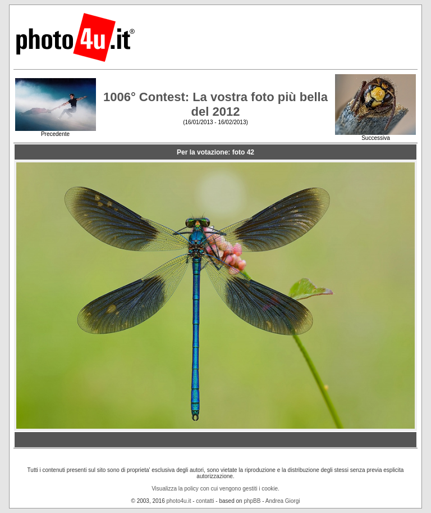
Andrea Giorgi (282, 501)
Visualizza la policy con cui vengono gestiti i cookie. (215, 488)
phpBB (252, 501)
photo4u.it (179, 501)
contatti (205, 501)
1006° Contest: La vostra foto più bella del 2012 (215, 104)
